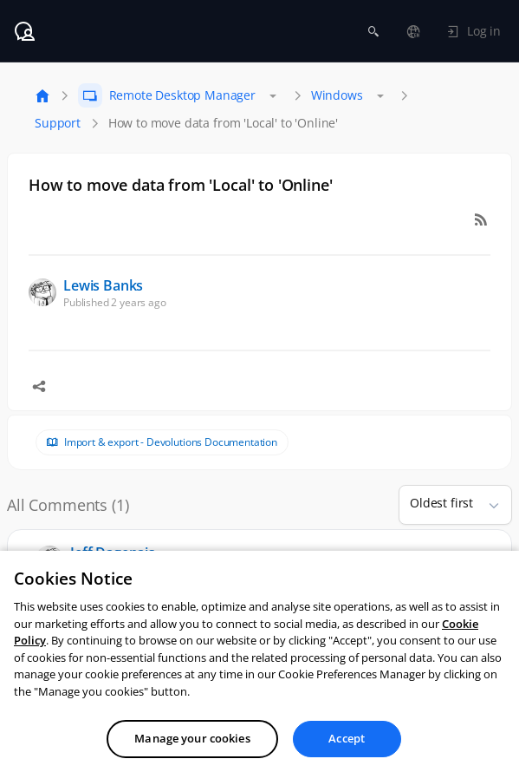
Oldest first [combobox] (441, 502)
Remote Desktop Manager (182, 95)
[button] (487, 504)
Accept (346, 753)
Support (58, 122)
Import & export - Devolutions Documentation (170, 442)
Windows (337, 95)
